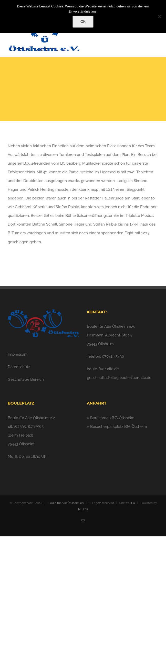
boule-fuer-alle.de (103, 369)
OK (83, 21)
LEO (132, 503)
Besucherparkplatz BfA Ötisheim (118, 426)
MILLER (83, 509)
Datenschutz (19, 367)
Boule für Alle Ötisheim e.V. (66, 503)
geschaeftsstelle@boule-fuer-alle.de (119, 377)
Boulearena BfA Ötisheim (112, 418)
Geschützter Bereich (26, 379)
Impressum (18, 354)
